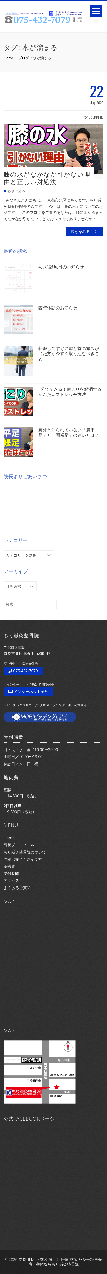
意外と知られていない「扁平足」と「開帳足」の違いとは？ (68, 432)
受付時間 (11, 873)
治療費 (9, 866)
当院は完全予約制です (23, 859)
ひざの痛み (16, 191)
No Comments (93, 117)
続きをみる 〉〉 (85, 231)
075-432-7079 (23, 670)
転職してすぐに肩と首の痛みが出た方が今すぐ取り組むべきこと (68, 353)
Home (9, 837)
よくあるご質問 (17, 887)
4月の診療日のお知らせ (61, 267)
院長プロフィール (19, 844)
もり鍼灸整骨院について (25, 852)
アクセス (11, 880)
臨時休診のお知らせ (57, 307)
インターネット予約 (28, 691)
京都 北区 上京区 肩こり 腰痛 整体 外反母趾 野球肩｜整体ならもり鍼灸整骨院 (61, 1262)
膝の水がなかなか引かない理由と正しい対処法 (47, 178)
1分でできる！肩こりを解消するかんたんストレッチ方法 (69, 391)
